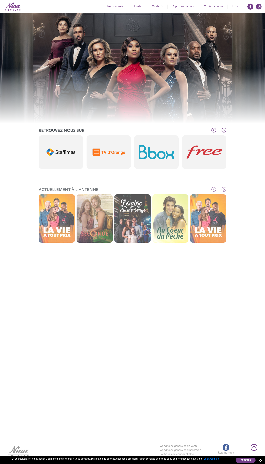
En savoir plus (211, 458)
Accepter (246, 460)
